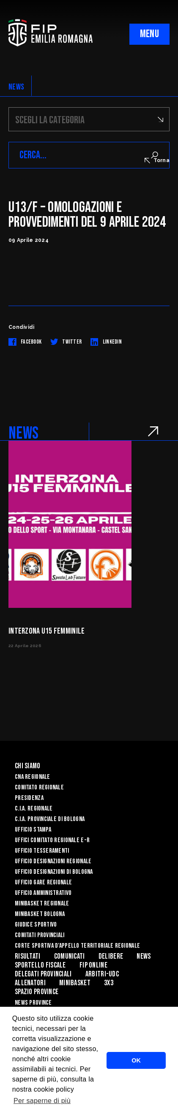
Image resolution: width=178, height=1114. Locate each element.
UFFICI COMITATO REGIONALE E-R (52, 840)
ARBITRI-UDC (102, 974)
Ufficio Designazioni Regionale (53, 861)
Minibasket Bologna (40, 914)
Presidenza (29, 798)
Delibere (111, 956)
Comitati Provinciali (40, 935)
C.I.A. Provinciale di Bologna (50, 819)
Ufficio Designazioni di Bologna (54, 872)
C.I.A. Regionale (33, 809)
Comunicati (69, 956)
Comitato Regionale (39, 787)
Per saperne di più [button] (42, 1100)
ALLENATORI (30, 982)
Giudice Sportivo (36, 925)
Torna (157, 160)
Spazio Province (36, 991)
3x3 (108, 982)
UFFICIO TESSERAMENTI (42, 851)
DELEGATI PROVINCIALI (43, 974)
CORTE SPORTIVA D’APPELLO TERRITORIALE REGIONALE (77, 946)
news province (33, 1003)
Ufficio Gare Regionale (43, 882)
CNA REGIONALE (32, 777)
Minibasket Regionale (42, 904)
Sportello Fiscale (40, 965)
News (144, 956)
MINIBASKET (74, 982)
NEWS (16, 87)
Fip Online (93, 965)
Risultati (28, 956)
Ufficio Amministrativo (43, 893)
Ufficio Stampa (33, 830)
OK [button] (136, 1060)
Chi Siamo (28, 766)
